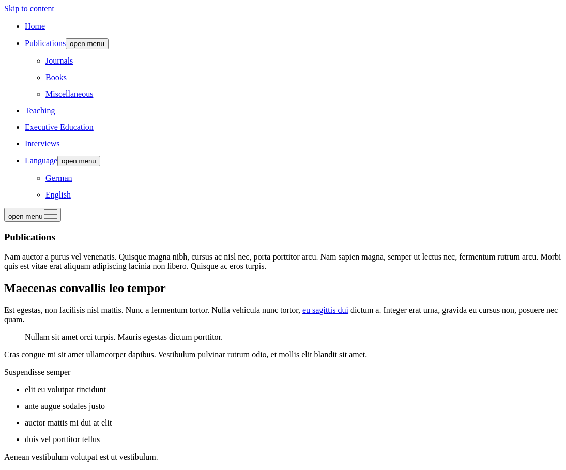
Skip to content (29, 8)
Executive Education (59, 127)
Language (41, 160)
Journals (59, 60)
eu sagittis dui (325, 310)
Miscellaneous (69, 93)
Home (35, 26)
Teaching (40, 110)
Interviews (42, 143)
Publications (45, 43)
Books (56, 77)
